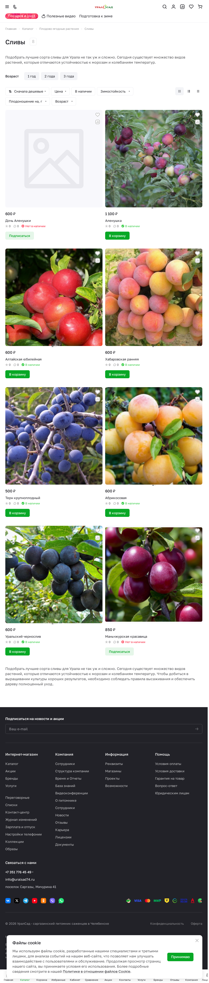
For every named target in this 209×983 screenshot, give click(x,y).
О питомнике (66, 800)
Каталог (11, 764)
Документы (64, 844)
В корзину (117, 236)
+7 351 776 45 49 (18, 872)
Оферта (196, 923)
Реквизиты (114, 764)
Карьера (62, 830)
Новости (62, 815)
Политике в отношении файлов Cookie (96, 971)
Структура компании (72, 771)
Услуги (10, 786)
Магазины (113, 771)
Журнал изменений (21, 819)
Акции (10, 771)
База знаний (65, 786)
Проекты (112, 778)
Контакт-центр (17, 812)
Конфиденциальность (167, 923)
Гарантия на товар (169, 778)
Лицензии (63, 837)
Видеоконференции (71, 793)
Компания (64, 754)
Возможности (116, 786)
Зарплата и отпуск (20, 827)
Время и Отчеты (68, 778)
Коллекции (14, 841)
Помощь (162, 754)
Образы (11, 849)
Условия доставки (169, 771)
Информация (116, 754)
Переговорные (17, 797)
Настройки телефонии (23, 834)
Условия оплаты (168, 764)
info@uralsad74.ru (20, 879)
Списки (11, 805)
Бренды (11, 778)
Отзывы (61, 822)
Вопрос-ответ (166, 786)
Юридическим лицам (172, 793)
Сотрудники (65, 764)
